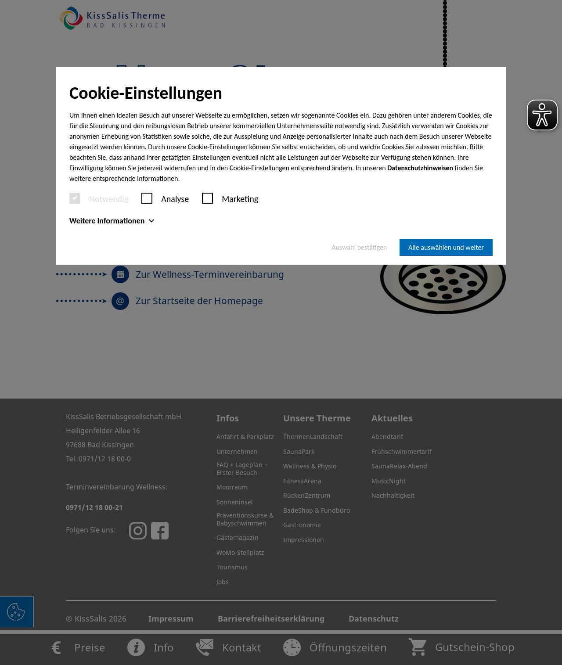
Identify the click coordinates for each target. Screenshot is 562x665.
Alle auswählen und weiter (446, 247)
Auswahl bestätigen (359, 247)
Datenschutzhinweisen (420, 168)
